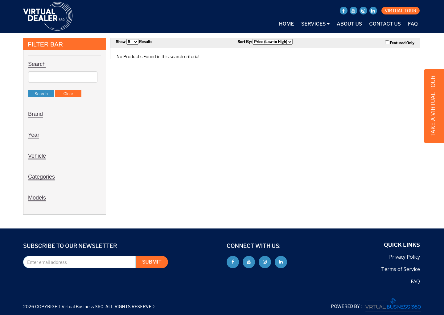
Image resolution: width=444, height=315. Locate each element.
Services (315, 24)
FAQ (413, 24)
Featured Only (399, 42)
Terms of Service (400, 269)
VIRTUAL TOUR (400, 10)
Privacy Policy (404, 256)
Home (286, 24)
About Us (349, 24)
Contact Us (385, 24)
